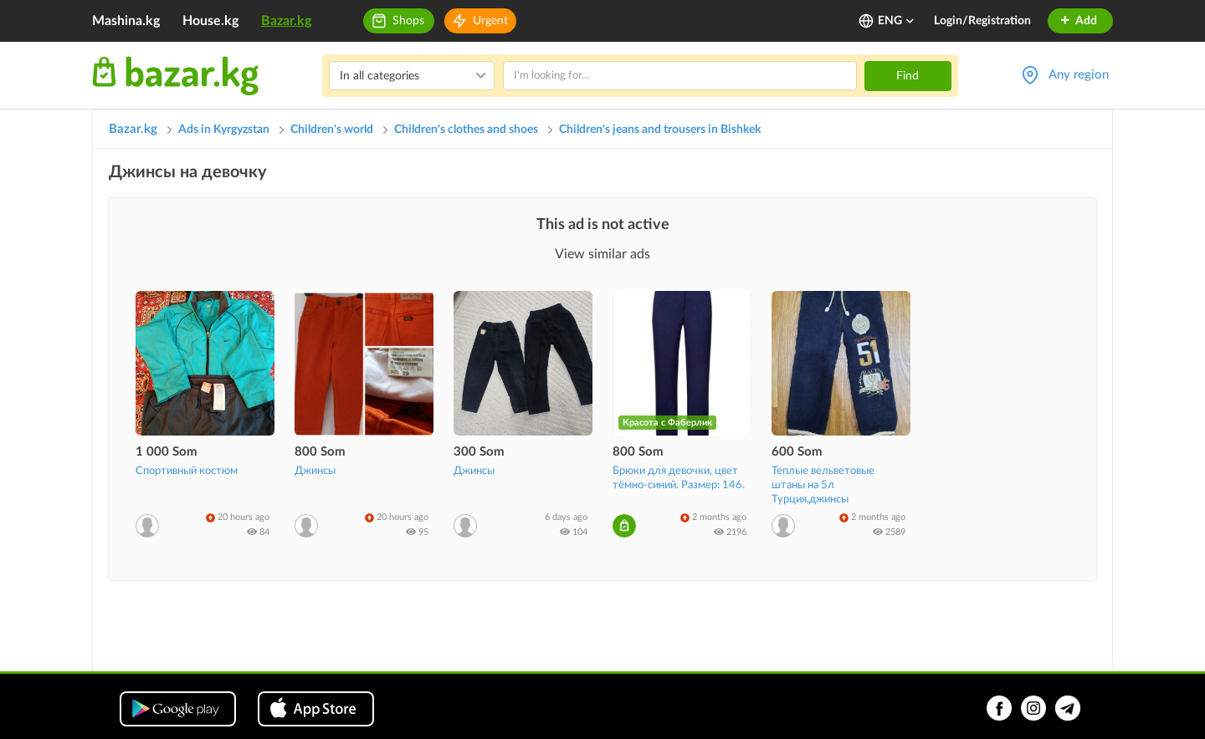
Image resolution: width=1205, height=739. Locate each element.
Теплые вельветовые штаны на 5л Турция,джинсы (823, 485)
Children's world (331, 129)
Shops (408, 21)
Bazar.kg (286, 21)
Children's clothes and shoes (466, 129)
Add (1078, 21)
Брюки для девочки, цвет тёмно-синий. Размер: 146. (679, 478)
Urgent (490, 21)
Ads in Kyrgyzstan (223, 129)
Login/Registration (982, 21)
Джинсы (315, 471)
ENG (896, 21)
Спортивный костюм (187, 471)
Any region (1079, 75)
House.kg (210, 21)
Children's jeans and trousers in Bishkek (660, 129)
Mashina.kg (126, 21)
